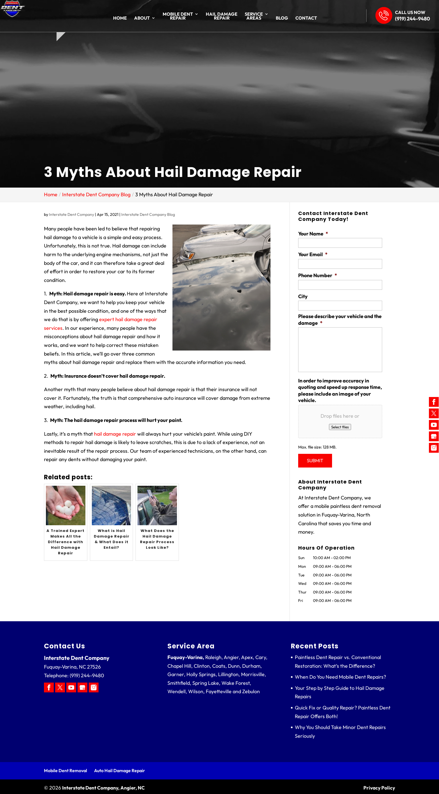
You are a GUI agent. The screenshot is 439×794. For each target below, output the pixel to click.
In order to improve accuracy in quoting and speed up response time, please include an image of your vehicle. (340, 390)
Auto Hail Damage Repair (119, 768)
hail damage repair (115, 434)
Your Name (313, 233)
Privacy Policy (378, 785)
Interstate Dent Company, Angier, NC (104, 785)
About (142, 18)
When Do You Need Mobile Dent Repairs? (340, 674)
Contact (306, 18)
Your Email (313, 254)
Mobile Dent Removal (65, 768)
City (303, 296)
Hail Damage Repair (221, 16)
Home (120, 18)
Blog (282, 18)
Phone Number (317, 275)
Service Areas (254, 16)
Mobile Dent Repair (178, 16)
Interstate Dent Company (71, 214)
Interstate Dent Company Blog (148, 214)
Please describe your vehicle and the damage (340, 319)
